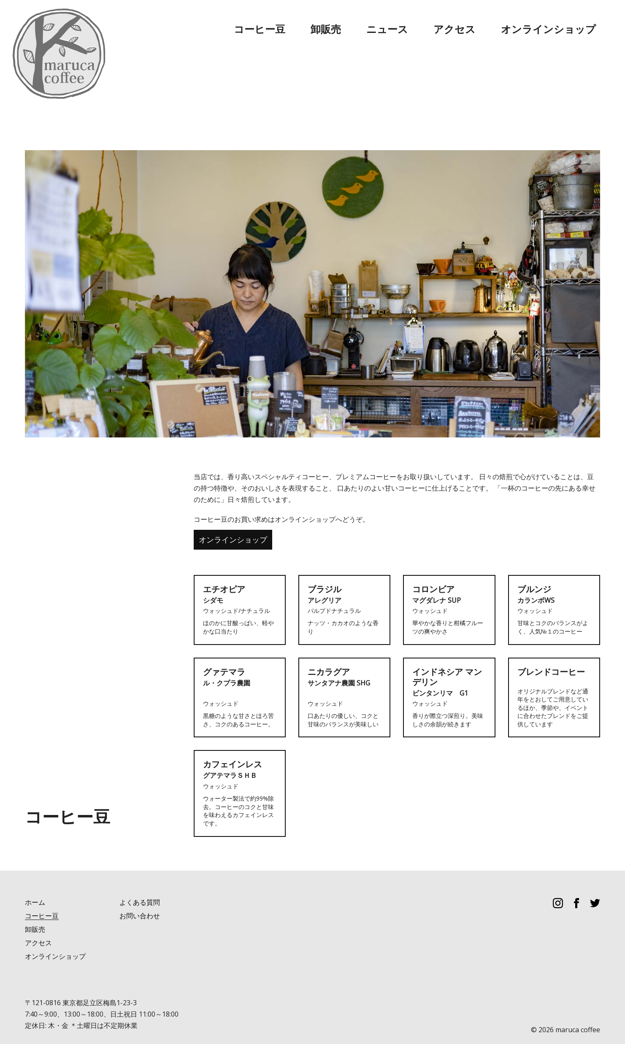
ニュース (465, 20)
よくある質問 (139, 885)
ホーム (35, 885)
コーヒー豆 (381, 20)
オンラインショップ (569, 20)
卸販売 (424, 20)
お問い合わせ (139, 898)
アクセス (508, 20)
